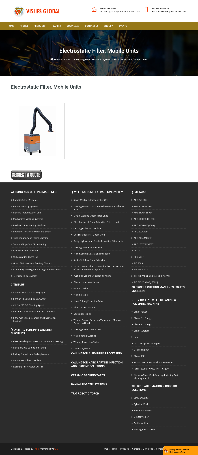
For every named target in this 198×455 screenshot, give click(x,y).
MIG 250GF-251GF (143, 212)
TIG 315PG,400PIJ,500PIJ (146, 282)
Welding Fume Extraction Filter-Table (91, 253)
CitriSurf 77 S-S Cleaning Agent (28, 305)
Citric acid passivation (25, 275)
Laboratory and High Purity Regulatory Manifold (37, 269)
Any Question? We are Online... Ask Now (179, 450)
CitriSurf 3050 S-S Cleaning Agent (29, 298)
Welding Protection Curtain (87, 329)
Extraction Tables (82, 313)
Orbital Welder (141, 416)
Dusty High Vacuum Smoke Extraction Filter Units (98, 241)
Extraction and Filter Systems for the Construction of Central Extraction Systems (98, 268)
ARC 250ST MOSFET (143, 244)
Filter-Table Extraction (84, 307)
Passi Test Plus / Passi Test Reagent (151, 368)
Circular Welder (141, 397)
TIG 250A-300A (141, 269)
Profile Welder (141, 423)
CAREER (57, 25)
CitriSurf (18, 284)
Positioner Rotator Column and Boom (32, 231)
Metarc (138, 192)
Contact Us (161, 448)
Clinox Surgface (141, 330)
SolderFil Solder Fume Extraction (89, 260)
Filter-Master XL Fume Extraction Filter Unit (96, 222)
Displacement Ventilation (86, 282)
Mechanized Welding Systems (28, 218)
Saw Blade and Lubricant (25, 250)
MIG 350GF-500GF (143, 206)
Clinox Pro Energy (143, 324)
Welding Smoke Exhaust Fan (87, 247)
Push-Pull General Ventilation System (92, 275)
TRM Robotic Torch (85, 393)
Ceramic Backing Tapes (88, 375)
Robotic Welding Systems (25, 206)
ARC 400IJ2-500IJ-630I (144, 218)
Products (68, 59)
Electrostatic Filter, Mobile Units (89, 234)
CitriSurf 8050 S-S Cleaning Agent (29, 292)
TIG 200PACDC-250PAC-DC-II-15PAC (152, 275)
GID (56, 448)
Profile (114, 448)
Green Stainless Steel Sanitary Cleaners (32, 263)
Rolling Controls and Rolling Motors (31, 354)
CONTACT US (92, 25)
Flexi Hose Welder (143, 410)
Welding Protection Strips (86, 342)
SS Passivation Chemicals (25, 256)
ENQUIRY (109, 25)
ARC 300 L (139, 250)
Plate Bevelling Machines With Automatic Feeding (38, 341)
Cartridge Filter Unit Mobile (87, 228)
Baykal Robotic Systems (89, 384)
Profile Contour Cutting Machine (29, 225)
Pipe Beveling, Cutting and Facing (29, 347)
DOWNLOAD (73, 25)
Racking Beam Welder (145, 429)
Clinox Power (140, 311)
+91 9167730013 (160, 11)
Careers (136, 448)
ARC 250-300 (140, 199)
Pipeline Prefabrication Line (27, 212)
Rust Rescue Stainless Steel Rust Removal (34, 311)
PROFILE (24, 25)
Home (55, 59)
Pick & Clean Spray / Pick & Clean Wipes (153, 362)
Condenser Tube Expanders (27, 360)
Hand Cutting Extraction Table (88, 301)
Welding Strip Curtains (84, 335)
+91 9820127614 (178, 11)
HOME (11, 25)
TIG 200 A (138, 263)
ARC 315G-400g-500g (144, 225)
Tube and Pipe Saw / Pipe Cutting (29, 244)
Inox (136, 337)
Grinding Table (80, 288)
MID (37, 448)
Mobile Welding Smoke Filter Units (90, 215)
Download (148, 448)
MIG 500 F (139, 256)
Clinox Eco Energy (143, 318)
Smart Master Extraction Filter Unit (90, 199)
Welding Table (80, 294)
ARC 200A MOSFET (143, 237)
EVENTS (123, 25)
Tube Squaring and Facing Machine (30, 237)
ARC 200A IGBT (141, 231)
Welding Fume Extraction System (93, 59)
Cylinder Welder (142, 404)
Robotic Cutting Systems (25, 199)
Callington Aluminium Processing (96, 353)
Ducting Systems (81, 348)
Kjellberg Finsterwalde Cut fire (28, 366)
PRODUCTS (40, 25)
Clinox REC (139, 356)
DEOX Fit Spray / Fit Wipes (147, 343)
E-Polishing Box (141, 349)
